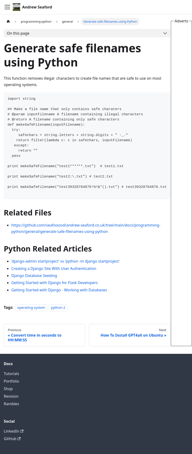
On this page (18, 33)
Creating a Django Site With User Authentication (53, 268)
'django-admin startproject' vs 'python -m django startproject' (65, 261)
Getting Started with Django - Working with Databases (59, 290)
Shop (8, 388)
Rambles (11, 403)
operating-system (31, 307)
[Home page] (8, 21)
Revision (11, 396)
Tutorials (11, 373)
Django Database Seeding (34, 275)
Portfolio (11, 381)
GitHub (12, 438)
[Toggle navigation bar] (7, 7)
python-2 (58, 307)
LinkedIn (13, 431)
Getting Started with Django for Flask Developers (54, 282)
